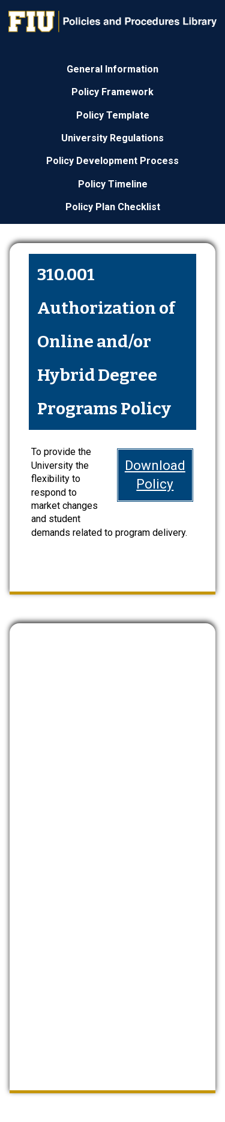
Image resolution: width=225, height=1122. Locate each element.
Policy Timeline (113, 184)
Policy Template (112, 115)
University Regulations (112, 138)
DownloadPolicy (155, 474)
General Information (112, 69)
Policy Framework (112, 92)
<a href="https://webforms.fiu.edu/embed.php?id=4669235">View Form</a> (112, 846)
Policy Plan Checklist (112, 207)
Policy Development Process (112, 160)
